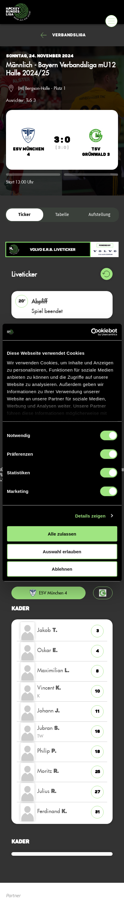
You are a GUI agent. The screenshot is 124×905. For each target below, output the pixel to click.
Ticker (24, 214)
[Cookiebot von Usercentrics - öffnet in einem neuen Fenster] (91, 332)
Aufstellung (99, 214)
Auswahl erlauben (62, 551)
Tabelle (62, 214)
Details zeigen (90, 515)
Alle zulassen (62, 533)
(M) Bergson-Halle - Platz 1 (42, 88)
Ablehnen (62, 569)
